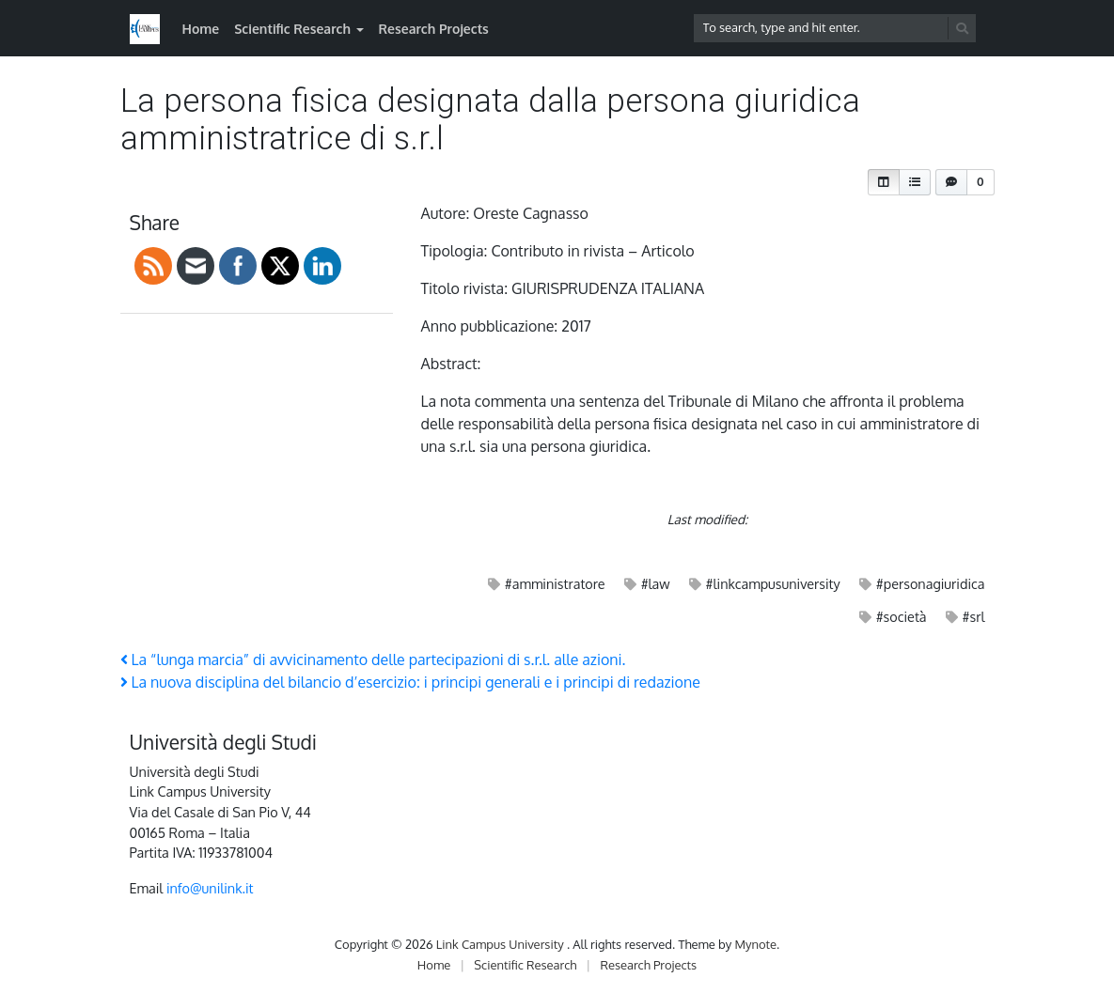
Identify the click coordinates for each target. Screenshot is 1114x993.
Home (201, 29)
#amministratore (555, 583)
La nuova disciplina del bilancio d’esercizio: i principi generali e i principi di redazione (410, 682)
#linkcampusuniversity (773, 583)
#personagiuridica (930, 583)
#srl (974, 616)
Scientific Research (292, 29)
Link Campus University (501, 944)
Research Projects (434, 29)
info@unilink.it (210, 887)
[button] (884, 182)
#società (901, 616)
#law (655, 583)
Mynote (755, 944)
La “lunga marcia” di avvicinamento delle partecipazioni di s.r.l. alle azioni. (373, 659)
